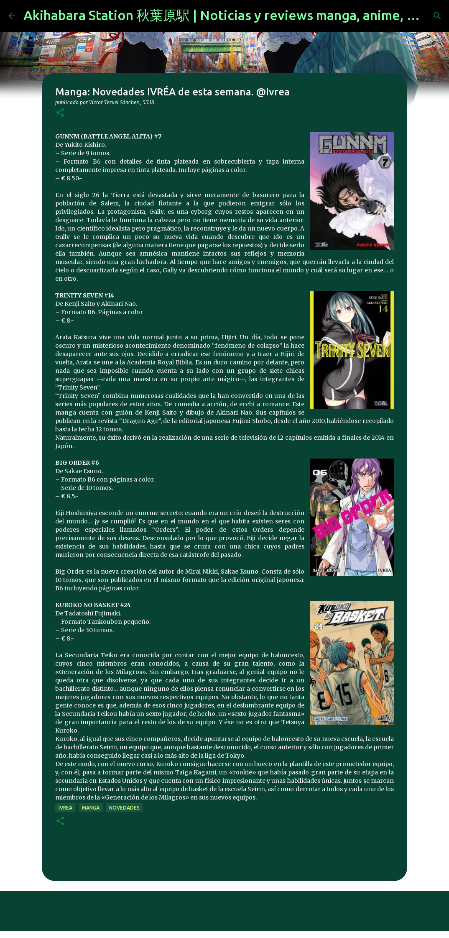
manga (90, 807)
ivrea (65, 807)
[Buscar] (437, 16)
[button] (60, 113)
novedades (124, 807)
